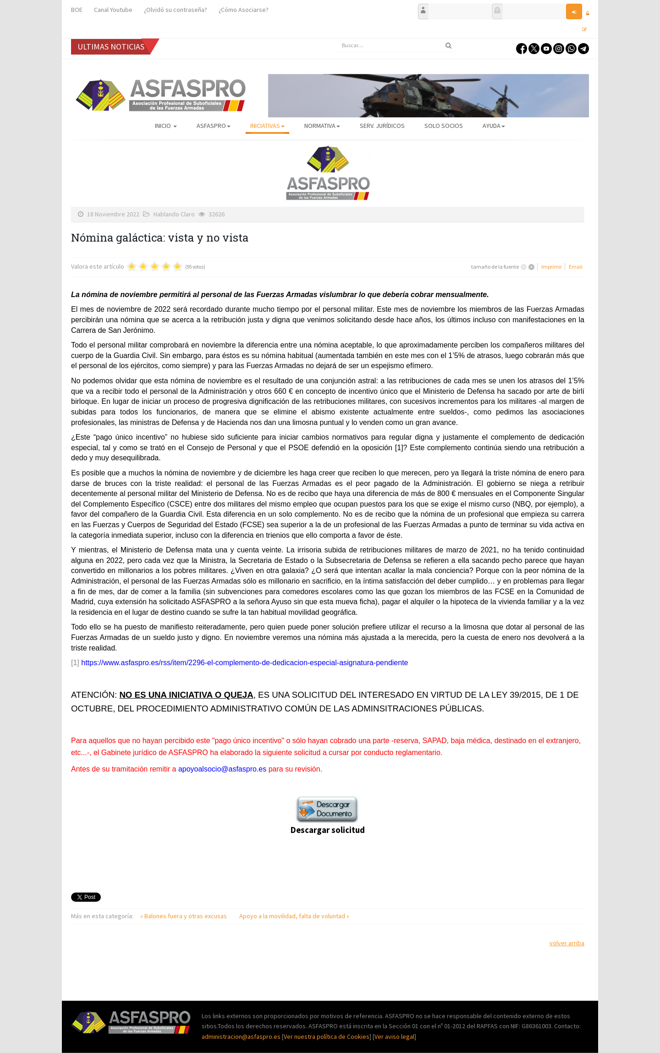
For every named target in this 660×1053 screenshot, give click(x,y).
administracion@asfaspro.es (242, 1036)
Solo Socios (443, 125)
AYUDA (494, 125)
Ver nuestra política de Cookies (326, 1036)
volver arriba (567, 943)
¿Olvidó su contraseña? (175, 10)
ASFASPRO (214, 125)
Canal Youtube (113, 10)
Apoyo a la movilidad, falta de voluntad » (294, 916)
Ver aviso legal (394, 1036)
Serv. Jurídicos (382, 125)
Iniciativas (267, 125)
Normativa (322, 125)
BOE (76, 10)
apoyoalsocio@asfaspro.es (222, 769)
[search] (396, 45)
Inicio (166, 125)
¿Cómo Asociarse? (244, 10)
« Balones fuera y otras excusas (184, 916)
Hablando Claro (174, 214)
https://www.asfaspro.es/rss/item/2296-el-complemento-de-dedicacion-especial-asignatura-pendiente (244, 663)
